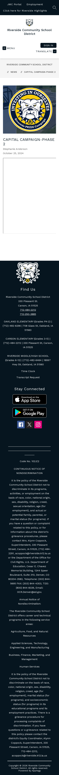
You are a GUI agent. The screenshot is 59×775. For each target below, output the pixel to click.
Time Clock (28, 371)
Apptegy (36, 770)
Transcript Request (28, 377)
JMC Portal (14, 4)
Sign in (48, 45)
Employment (35, 4)
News (14, 72)
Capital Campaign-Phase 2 (40, 72)
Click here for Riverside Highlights (25, 10)
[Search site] (54, 7)
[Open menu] (9, 48)
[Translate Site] (45, 51)
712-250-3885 (28, 314)
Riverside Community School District (30, 64)
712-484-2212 (28, 309)
